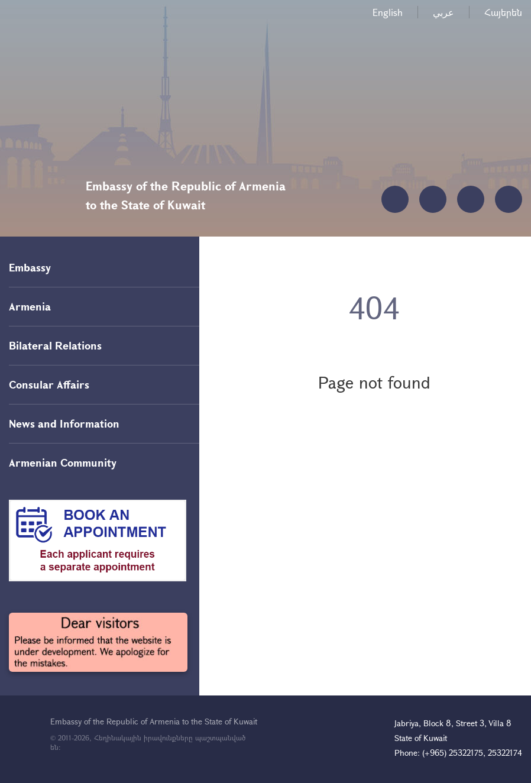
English (388, 12)
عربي (443, 12)
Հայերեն (503, 12)
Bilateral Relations (55, 345)
